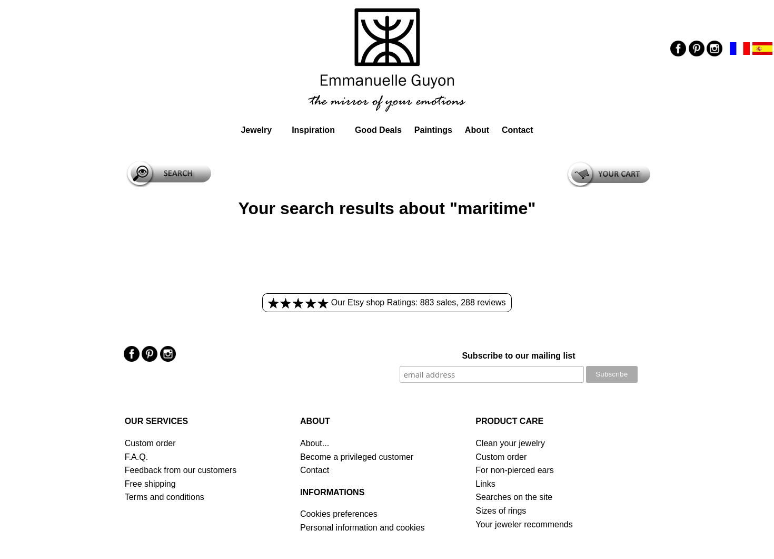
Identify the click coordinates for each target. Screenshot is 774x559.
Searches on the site (513, 497)
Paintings (433, 130)
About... (314, 443)
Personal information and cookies (362, 527)
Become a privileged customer (356, 456)
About (477, 130)
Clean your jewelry (510, 443)
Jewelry (256, 130)
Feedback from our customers (181, 470)
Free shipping (150, 483)
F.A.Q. (136, 456)
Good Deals (378, 130)
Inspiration (313, 130)
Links (485, 483)
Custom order (150, 443)
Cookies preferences (339, 513)
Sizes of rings (500, 510)
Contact (517, 130)
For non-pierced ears (514, 470)
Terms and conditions (164, 497)
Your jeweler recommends (523, 524)
